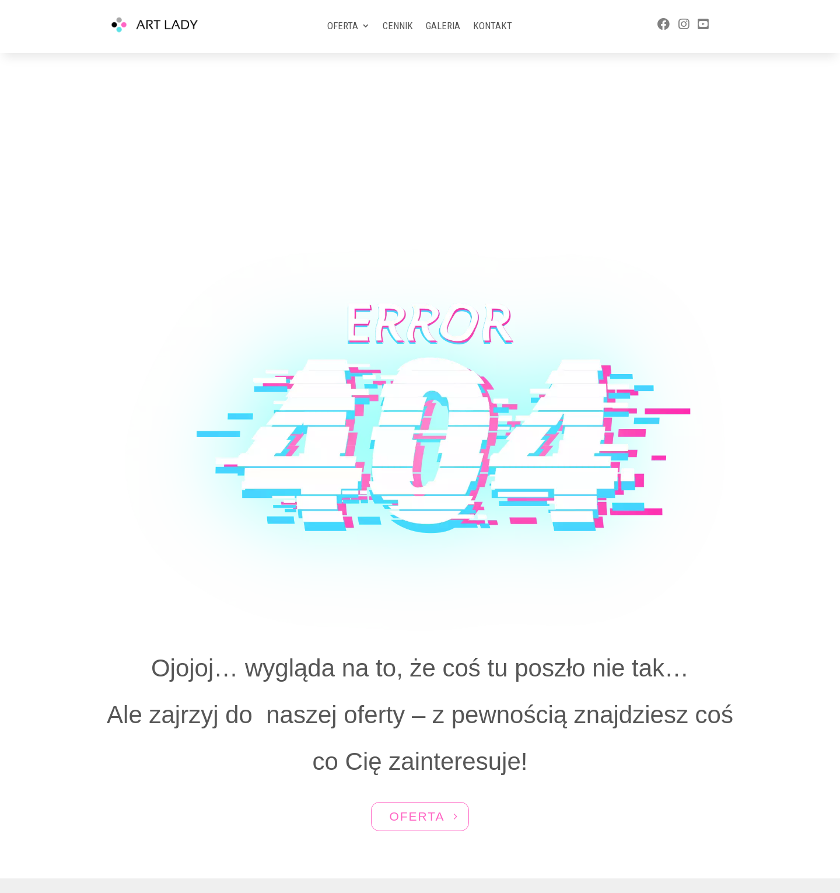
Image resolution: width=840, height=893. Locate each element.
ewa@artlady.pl (659, 832)
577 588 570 (658, 810)
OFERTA (416, 692)
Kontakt (492, 27)
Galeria (443, 27)
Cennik (398, 27)
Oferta (342, 27)
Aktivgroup (437, 844)
